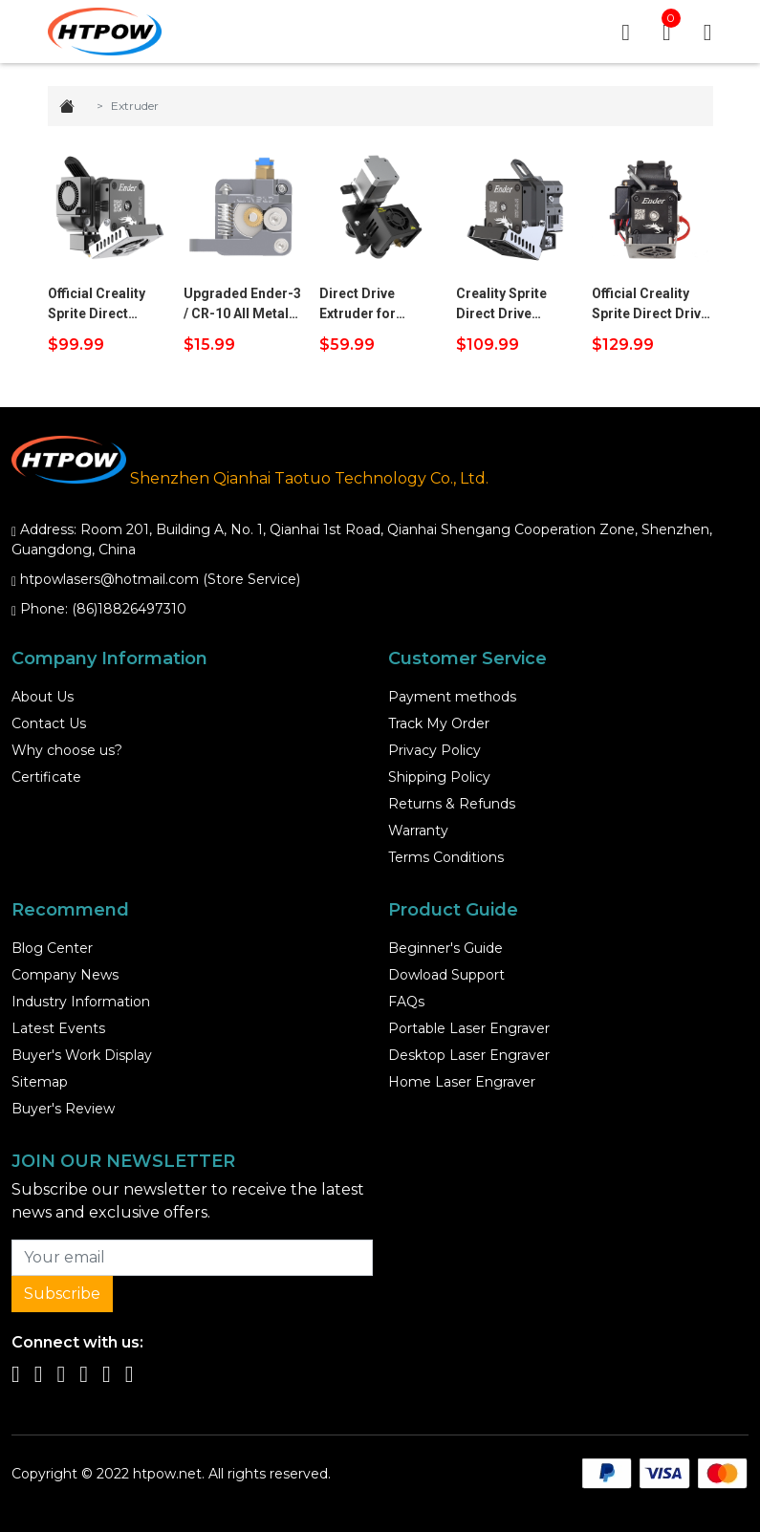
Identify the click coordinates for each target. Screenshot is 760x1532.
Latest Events (58, 1028)
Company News (65, 974)
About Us (42, 696)
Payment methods (452, 696)
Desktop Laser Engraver (469, 1055)
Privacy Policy (434, 750)
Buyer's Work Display (81, 1055)
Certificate (46, 777)
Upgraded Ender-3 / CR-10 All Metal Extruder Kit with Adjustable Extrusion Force (242, 305)
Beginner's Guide (445, 948)
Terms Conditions (446, 857)
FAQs (406, 1001)
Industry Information (80, 1001)
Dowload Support (446, 974)
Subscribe (62, 1293)
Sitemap (39, 1081)
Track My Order (438, 723)
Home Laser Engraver (461, 1081)
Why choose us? (66, 750)
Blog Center (52, 948)
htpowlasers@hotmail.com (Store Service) (160, 579)
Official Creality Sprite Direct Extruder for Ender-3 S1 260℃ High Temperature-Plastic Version (102, 305)
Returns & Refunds (451, 803)
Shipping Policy (439, 777)
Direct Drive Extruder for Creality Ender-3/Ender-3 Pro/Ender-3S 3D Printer (373, 305)
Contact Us (48, 723)
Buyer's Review (63, 1108)
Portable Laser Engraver (469, 1028)
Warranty (418, 830)
